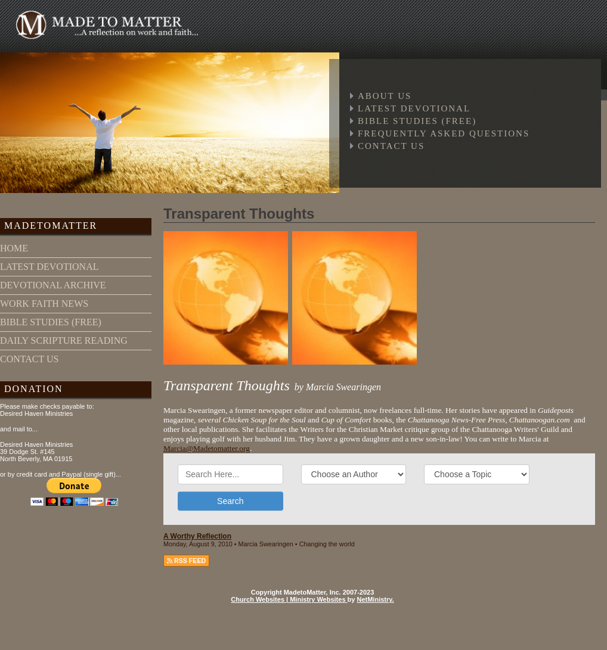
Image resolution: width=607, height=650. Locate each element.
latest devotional (49, 267)
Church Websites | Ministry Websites (289, 599)
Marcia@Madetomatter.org (206, 448)
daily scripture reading (64, 340)
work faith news (44, 303)
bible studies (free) (50, 322)
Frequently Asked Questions (443, 133)
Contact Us (391, 146)
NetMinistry (374, 599)
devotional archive (53, 285)
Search (230, 501)
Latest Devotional (414, 108)
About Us (384, 96)
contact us (29, 359)
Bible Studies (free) (417, 121)
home (14, 248)
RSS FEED (186, 560)
